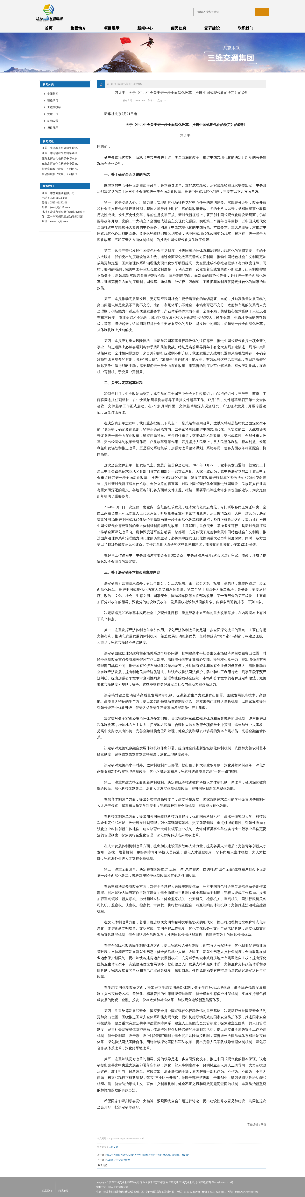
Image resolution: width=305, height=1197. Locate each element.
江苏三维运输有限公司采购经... (60, 148)
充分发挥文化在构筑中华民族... (60, 158)
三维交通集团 (186, 1182)
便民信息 (178, 28)
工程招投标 (54, 107)
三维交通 (113, 1147)
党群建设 (212, 28)
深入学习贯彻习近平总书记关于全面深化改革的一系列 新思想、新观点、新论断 (147, 1154)
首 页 (110, 84)
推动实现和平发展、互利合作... (60, 169)
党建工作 (52, 114)
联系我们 (245, 28)
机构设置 (52, 121)
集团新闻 (52, 93)
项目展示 (111, 28)
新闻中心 (145, 28)
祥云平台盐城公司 (118, 1187)
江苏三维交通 (160, 1182)
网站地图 (63, 1190)
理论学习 (52, 100)
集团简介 (78, 28)
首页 (49, 28)
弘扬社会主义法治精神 (118, 1160)
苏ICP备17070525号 (222, 1182)
